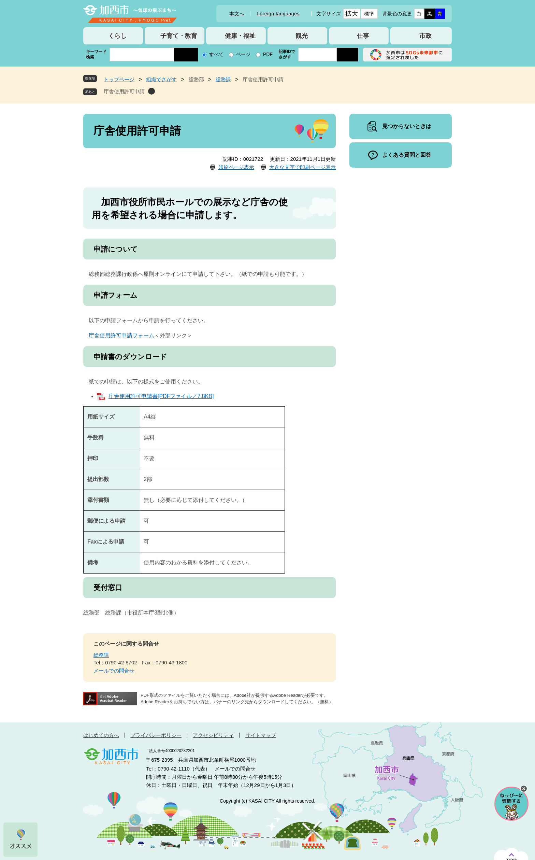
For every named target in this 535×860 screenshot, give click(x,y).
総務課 (223, 79)
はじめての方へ (101, 735)
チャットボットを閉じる (523, 788)
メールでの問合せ (113, 671)
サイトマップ (260, 735)
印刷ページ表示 (236, 167)
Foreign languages (278, 13)
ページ (243, 54)
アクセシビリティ (213, 735)
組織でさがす (161, 79)
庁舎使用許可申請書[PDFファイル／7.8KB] (161, 396)
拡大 (351, 13)
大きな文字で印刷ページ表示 (302, 167)
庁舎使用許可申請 (124, 91)
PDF (268, 54)
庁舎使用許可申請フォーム (121, 335)
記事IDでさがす (287, 54)
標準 (369, 13)
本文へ (236, 13)
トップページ (119, 79)
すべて (216, 54)
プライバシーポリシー (156, 735)
